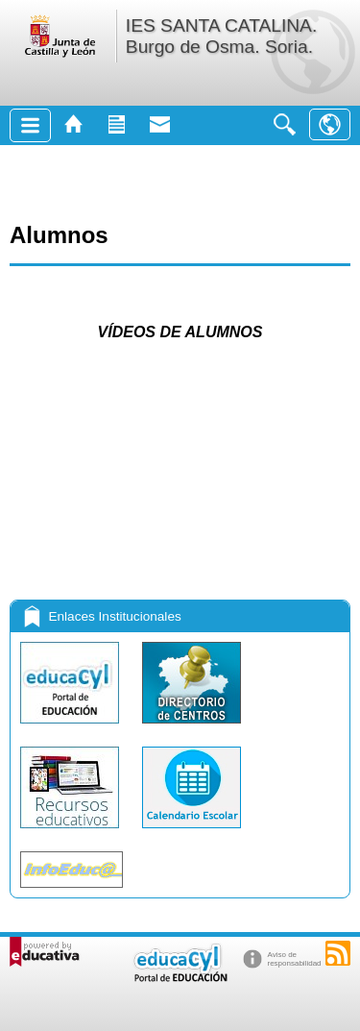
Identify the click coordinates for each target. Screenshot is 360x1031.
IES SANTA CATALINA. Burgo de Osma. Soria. (221, 36)
